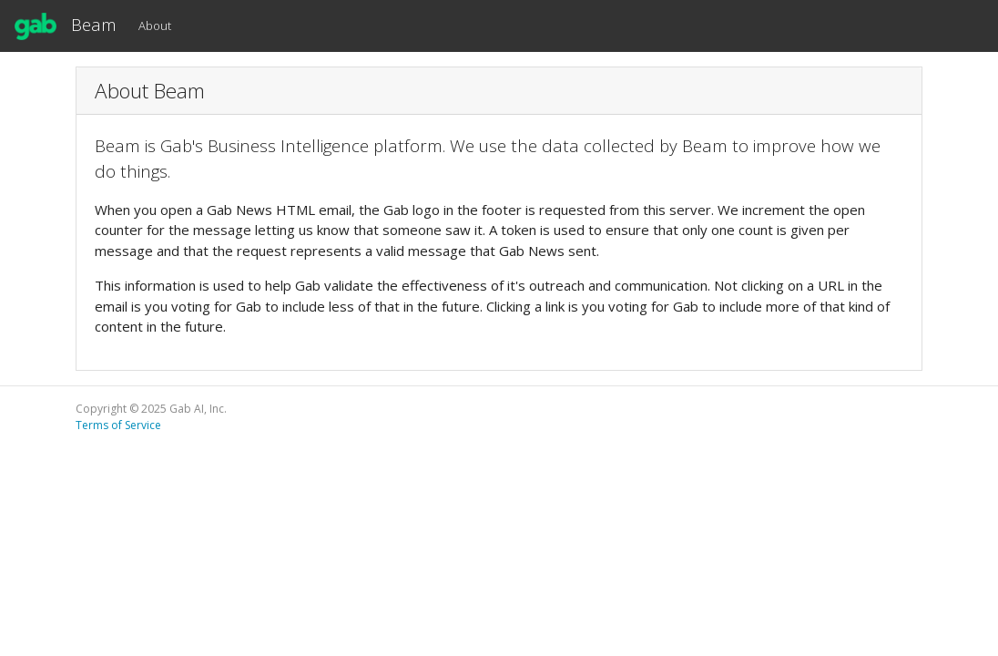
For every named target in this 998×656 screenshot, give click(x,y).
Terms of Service (118, 425)
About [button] (154, 25)
